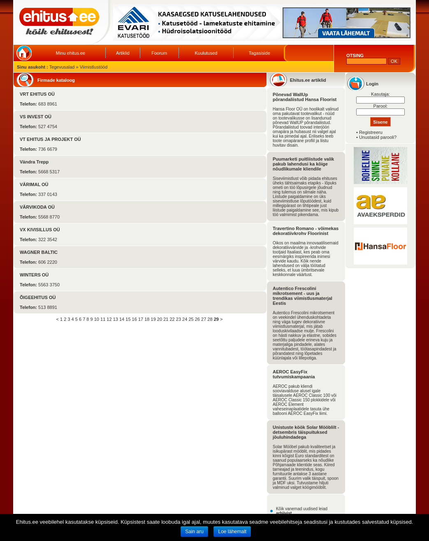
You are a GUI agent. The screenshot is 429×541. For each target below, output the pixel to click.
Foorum (159, 53)
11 (102, 319)
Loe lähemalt (232, 531)
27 (203, 319)
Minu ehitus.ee (71, 53)
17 (140, 319)
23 (178, 319)
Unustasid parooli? (378, 137)
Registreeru (371, 132)
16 (134, 319)
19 (153, 319)
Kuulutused (206, 53)
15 (127, 319)
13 (115, 319)
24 (184, 319)
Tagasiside (259, 53)
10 (96, 319)
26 (197, 319)
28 (209, 319)
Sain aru (194, 531)
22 (171, 319)
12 (109, 319)
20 (159, 319)
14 (121, 319)
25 (190, 319)
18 (146, 319)
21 (165, 319)
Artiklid (123, 53)
